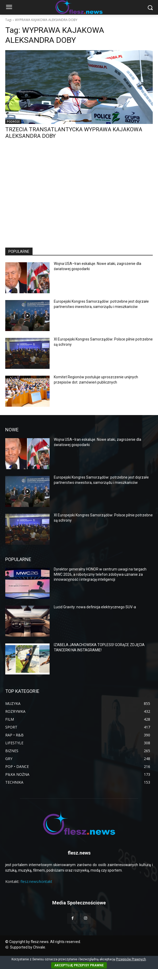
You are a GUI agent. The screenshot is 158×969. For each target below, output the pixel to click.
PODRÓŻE (13, 121)
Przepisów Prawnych (131, 959)
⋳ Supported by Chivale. (25, 947)
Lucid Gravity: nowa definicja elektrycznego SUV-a (95, 607)
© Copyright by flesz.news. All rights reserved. (43, 942)
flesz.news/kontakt (36, 881)
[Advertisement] (79, 198)
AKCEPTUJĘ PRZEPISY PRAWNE (79, 965)
